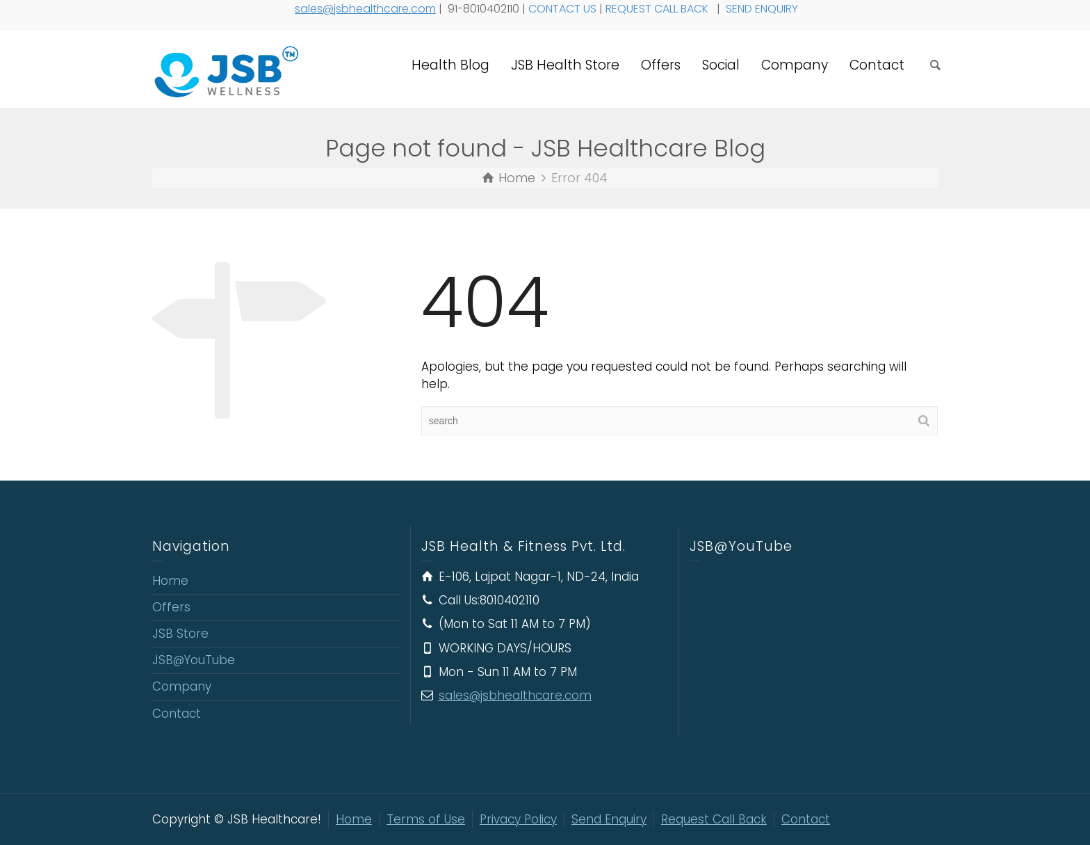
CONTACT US (562, 9)
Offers (661, 65)
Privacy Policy (518, 819)
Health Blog (450, 65)
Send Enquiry (608, 819)
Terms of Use (426, 819)
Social (721, 65)
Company (794, 65)
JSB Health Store (565, 65)
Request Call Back (714, 819)
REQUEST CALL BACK (658, 9)
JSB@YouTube (193, 660)
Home (170, 580)
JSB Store (180, 633)
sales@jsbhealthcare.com (365, 9)
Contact (876, 65)
